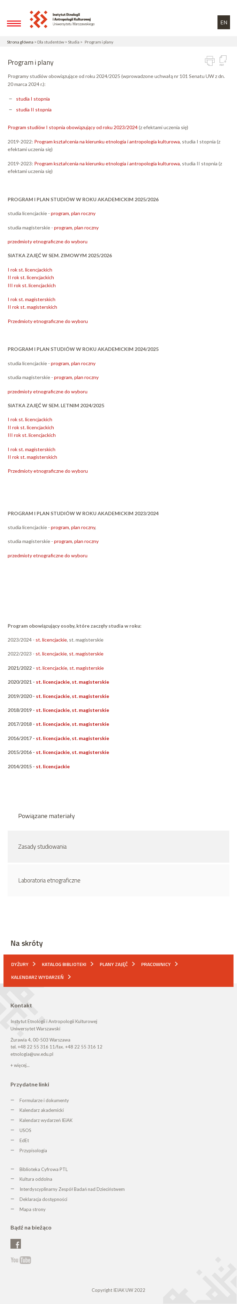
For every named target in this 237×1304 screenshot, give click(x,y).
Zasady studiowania (42, 846)
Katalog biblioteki (64, 964)
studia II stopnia (34, 109)
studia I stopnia (33, 99)
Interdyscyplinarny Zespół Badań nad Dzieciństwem (72, 1189)
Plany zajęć (114, 964)
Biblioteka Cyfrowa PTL (44, 1169)
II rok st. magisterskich (32, 307)
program (60, 213)
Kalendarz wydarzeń (37, 977)
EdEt (24, 1140)
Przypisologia (33, 1150)
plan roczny (83, 213)
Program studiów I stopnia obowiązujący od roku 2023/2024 (73, 127)
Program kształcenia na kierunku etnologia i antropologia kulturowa (107, 141)
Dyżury (20, 964)
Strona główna (20, 42)
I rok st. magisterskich (31, 299)
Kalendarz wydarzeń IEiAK (46, 1120)
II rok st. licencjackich (31, 277)
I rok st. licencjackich (30, 270)
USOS (25, 1130)
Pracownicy (156, 964)
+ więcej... (20, 1065)
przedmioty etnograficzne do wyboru (47, 241)
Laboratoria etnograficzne (49, 880)
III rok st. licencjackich (32, 285)
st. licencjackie (51, 640)
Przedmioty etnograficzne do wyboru (48, 321)
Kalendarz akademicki (42, 1110)
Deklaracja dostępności (43, 1199)
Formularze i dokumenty (44, 1100)
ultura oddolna (37, 1179)
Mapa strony (33, 1209)
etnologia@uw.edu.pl (31, 1054)
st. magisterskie (86, 654)
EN (223, 22)
